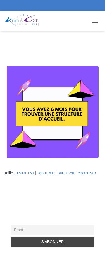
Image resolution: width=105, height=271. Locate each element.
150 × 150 (25, 173)
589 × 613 (87, 173)
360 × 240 (66, 173)
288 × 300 (46, 173)
